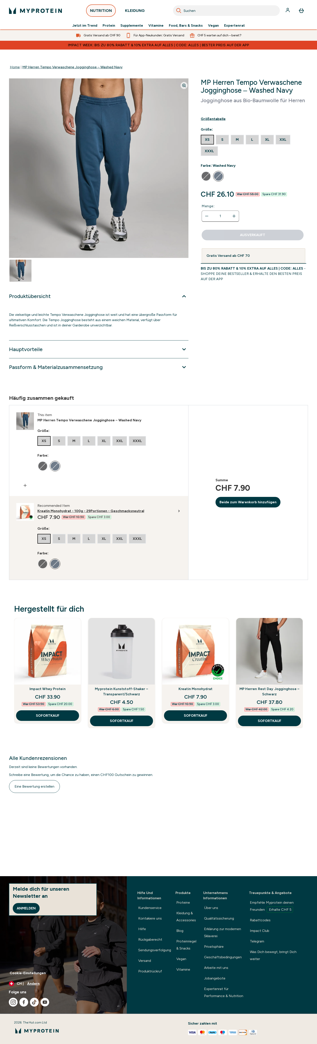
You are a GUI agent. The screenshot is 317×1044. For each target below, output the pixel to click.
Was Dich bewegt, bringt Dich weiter (273, 955)
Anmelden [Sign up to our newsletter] (26, 908)
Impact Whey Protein (47, 689)
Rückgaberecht (150, 939)
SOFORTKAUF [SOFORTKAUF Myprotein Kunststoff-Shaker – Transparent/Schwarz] (121, 721)
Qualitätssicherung (219, 918)
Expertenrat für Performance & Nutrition (223, 992)
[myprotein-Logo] (35, 10)
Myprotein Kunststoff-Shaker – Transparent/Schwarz (121, 691)
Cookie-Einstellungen (28, 973)
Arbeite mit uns (216, 968)
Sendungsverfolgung (154, 950)
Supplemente (131, 25)
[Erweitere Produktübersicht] (98, 296)
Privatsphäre (214, 946)
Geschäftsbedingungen (223, 957)
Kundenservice (150, 908)
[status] (220, 216)
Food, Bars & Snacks (186, 25)
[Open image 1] (20, 270)
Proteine (183, 902)
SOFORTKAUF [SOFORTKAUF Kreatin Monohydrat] (195, 715)
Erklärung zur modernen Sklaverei (222, 932)
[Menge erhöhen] (234, 216)
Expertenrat (234, 25)
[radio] (207, 139)
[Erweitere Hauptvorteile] (98, 349)
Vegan (213, 25)
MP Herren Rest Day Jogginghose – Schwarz (269, 691)
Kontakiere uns (150, 918)
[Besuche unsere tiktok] (34, 1002)
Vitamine (156, 25)
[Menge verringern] (207, 216)
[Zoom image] (184, 85)
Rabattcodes (260, 920)
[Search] (179, 10)
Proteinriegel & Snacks (186, 944)
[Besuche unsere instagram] (13, 1002)
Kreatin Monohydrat (196, 689)
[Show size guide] (253, 119)
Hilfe (142, 929)
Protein (109, 25)
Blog (179, 931)
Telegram (257, 941)
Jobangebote (214, 978)
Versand (144, 961)
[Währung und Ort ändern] (63, 983)
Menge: (208, 206)
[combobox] (226, 10)
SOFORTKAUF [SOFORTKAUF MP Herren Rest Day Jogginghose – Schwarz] (269, 721)
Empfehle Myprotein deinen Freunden (272, 906)
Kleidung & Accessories (186, 916)
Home (15, 67)
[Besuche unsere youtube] (45, 1002)
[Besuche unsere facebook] (23, 1002)
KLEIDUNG (135, 11)
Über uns (211, 908)
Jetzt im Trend (84, 25)
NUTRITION (101, 11)
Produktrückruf (150, 971)
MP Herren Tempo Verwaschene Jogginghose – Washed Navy (72, 67)
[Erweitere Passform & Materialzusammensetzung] (98, 367)
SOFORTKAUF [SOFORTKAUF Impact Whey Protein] (47, 715)
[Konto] (288, 10)
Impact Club (259, 931)
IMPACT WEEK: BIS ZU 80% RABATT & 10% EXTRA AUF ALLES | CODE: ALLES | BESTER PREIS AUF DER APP (158, 45)
